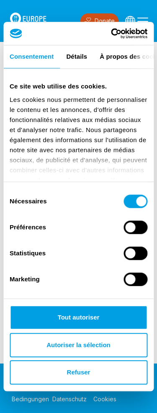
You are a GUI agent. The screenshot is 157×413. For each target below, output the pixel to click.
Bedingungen (30, 399)
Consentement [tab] (32, 56)
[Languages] (130, 21)
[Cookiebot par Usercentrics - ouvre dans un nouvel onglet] (111, 33)
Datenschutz (69, 399)
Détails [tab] (76, 56)
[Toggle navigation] (142, 21)
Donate (99, 21)
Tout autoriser (79, 317)
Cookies (104, 399)
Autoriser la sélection (78, 344)
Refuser (78, 372)
